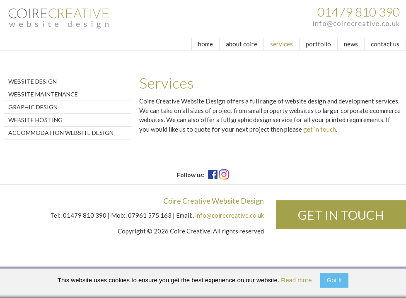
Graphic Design (33, 107)
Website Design (32, 81)
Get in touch (341, 214)
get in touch (319, 129)
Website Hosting (35, 119)
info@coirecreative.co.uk (356, 23)
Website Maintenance (43, 94)
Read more (296, 280)
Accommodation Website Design (61, 132)
